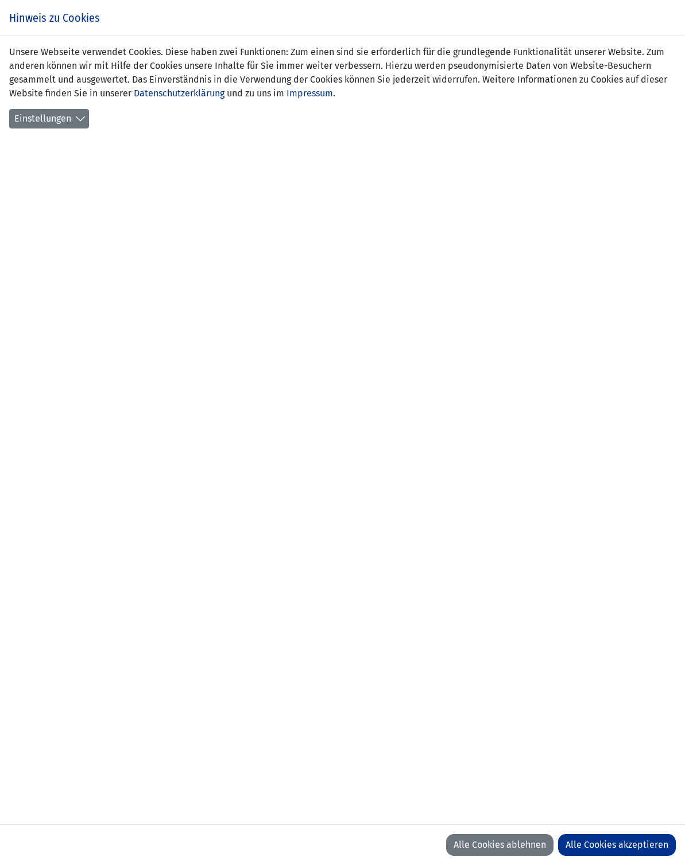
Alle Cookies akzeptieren (617, 844)
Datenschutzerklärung (179, 93)
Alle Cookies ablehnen (500, 844)
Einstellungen (42, 118)
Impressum (310, 93)
